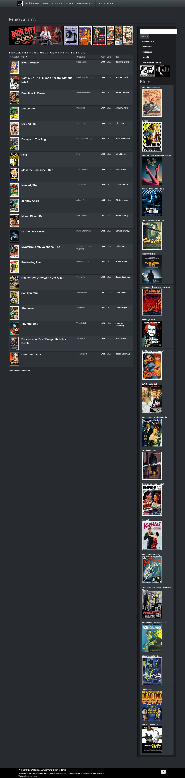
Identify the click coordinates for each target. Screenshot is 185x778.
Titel (24, 57)
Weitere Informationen (27, 777)
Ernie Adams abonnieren (19, 371)
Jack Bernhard (122, 185)
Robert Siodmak (123, 277)
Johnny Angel (30, 200)
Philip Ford (120, 246)
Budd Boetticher (123, 139)
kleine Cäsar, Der (32, 216)
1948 (103, 185)
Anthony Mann (122, 108)
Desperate (28, 108)
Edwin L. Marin (122, 200)
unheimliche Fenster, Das (153, 220)
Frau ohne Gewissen (151, 88)
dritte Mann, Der (149, 451)
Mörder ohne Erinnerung (153, 189)
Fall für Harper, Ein (150, 725)
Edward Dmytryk (123, 231)
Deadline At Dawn (33, 93)
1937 (103, 292)
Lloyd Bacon (121, 292)
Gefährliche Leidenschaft (153, 351)
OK (163, 772)
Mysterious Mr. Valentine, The (40, 246)
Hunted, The (29, 185)
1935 (103, 169)
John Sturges (121, 308)
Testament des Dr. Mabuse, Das (156, 287)
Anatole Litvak (122, 77)
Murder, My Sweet (33, 231)
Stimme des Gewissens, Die (154, 623)
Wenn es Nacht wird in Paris (154, 417)
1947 (103, 108)
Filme (69, 3)
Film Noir (57, 3)
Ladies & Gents (105, 3)
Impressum (147, 52)
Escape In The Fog (33, 139)
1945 (103, 139)
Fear (24, 154)
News (45, 3)
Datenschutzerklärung (151, 62)
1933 (103, 62)
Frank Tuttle (121, 169)
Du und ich (28, 123)
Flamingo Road (148, 320)
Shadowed (28, 308)
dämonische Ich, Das (151, 656)
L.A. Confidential (149, 384)
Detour (145, 121)
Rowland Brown (122, 62)
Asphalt (145, 520)
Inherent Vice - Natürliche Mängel (156, 156)
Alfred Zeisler (121, 154)
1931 (103, 215)
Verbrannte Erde (149, 254)
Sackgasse (147, 689)
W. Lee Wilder (122, 262)
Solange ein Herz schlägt (153, 484)
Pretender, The (31, 262)
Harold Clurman (122, 93)
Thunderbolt (29, 323)
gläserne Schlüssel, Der (37, 169)
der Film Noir (32, 3)
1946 (103, 93)
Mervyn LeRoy (122, 215)
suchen (145, 36)
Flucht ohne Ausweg (151, 554)
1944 (103, 231)
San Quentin (29, 292)
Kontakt (145, 57)
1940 (103, 77)
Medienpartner (148, 41)
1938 (103, 123)
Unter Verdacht (31, 354)
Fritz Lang (120, 123)
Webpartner (147, 47)
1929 (103, 323)
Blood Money (30, 62)
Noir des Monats (85, 3)
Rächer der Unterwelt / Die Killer (42, 277)
